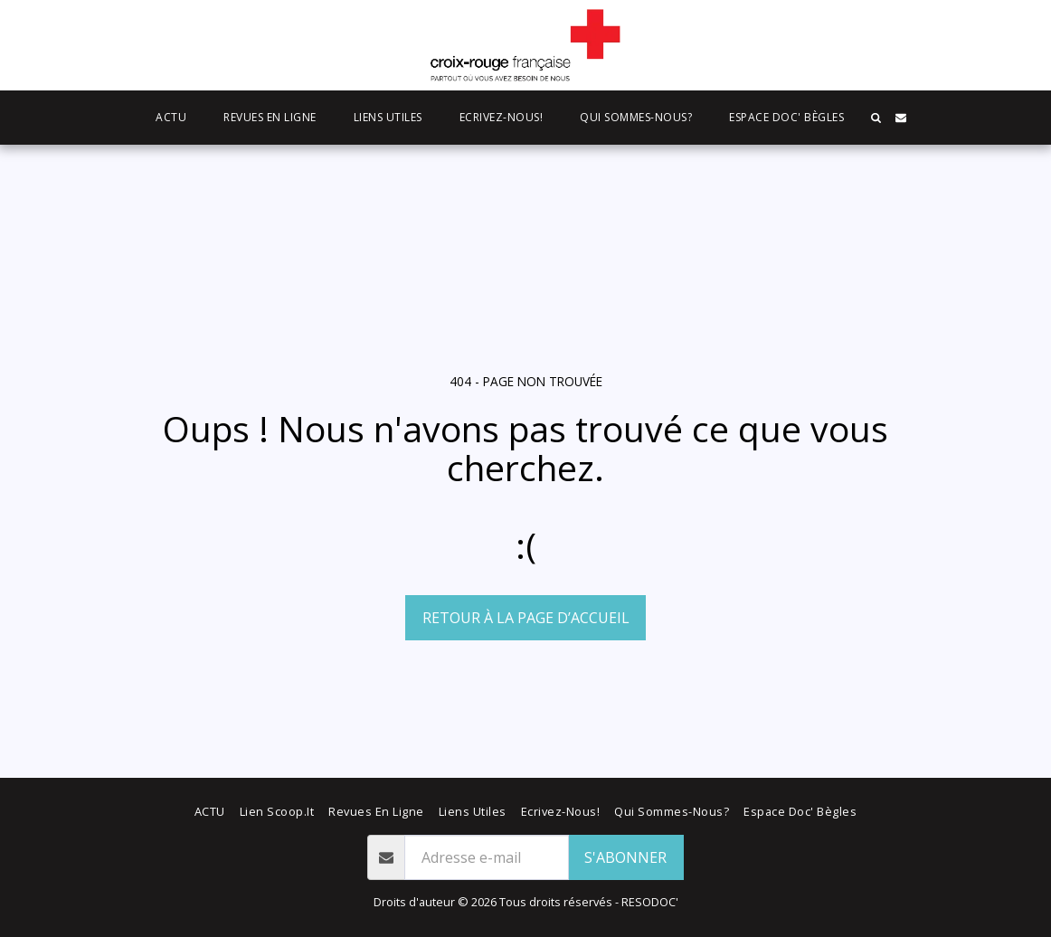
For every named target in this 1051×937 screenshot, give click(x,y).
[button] (875, 117)
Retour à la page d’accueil (526, 618)
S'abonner (625, 857)
